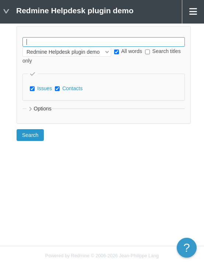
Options (39, 109)
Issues (44, 88)
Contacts (72, 88)
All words (128, 51)
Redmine (80, 255)
